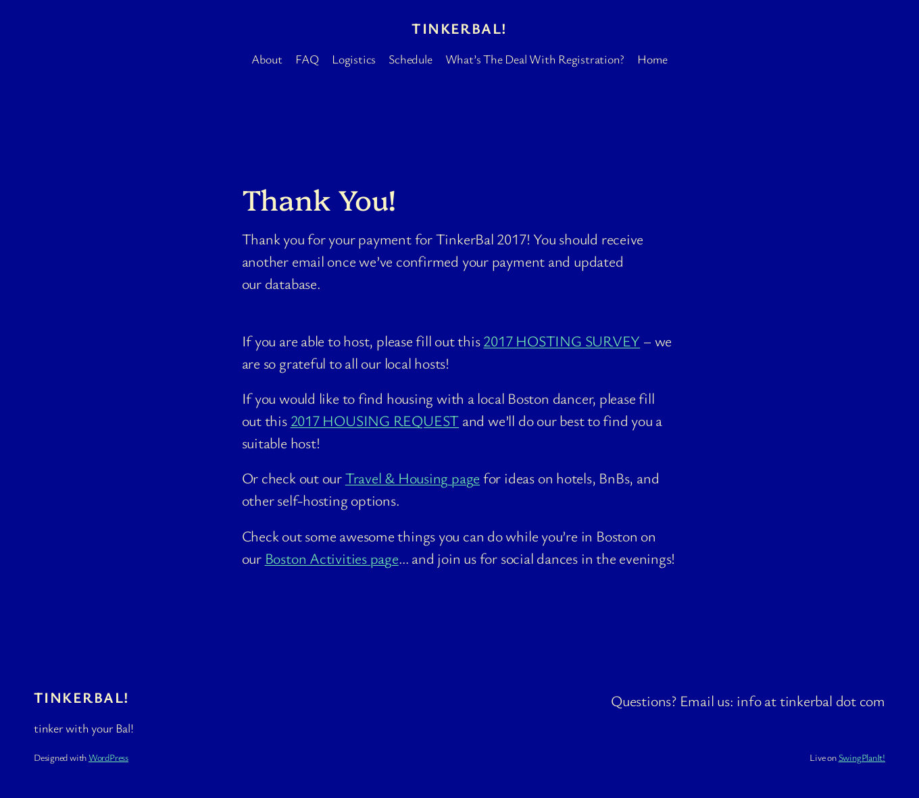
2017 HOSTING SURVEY (561, 340)
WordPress (108, 757)
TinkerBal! (459, 28)
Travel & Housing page (412, 477)
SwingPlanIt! (862, 757)
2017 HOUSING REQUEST (375, 420)
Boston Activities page (332, 558)
